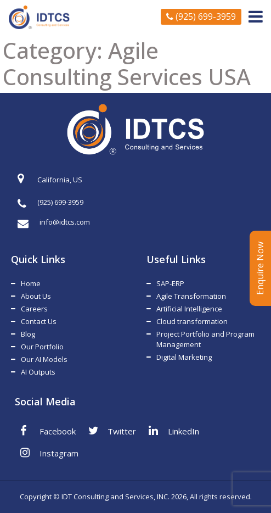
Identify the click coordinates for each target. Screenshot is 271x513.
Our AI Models (44, 359)
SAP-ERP (170, 283)
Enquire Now (260, 268)
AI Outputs (38, 372)
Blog (28, 334)
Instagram (49, 452)
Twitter (112, 430)
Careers (34, 309)
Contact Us (39, 321)
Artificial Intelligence (189, 309)
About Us (36, 296)
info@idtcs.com (54, 222)
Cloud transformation (192, 321)
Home (31, 283)
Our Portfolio (42, 347)
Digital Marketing (184, 357)
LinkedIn (174, 430)
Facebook (48, 430)
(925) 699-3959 (201, 16)
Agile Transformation (191, 296)
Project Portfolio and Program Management (205, 339)
